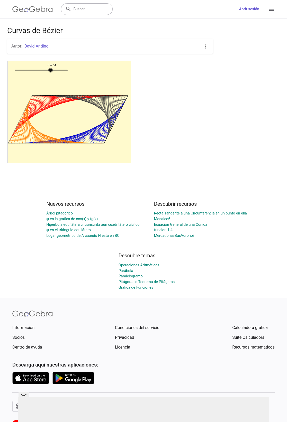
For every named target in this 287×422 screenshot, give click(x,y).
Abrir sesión (249, 9)
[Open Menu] (271, 9)
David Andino (36, 46)
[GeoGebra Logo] (32, 9)
